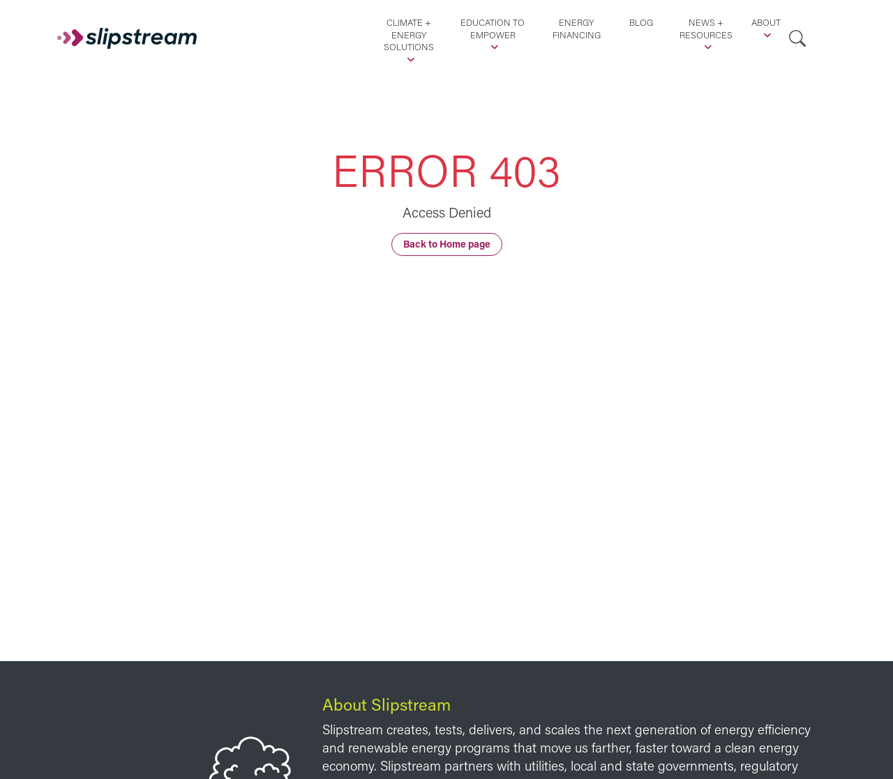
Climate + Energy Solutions (409, 34)
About (766, 22)
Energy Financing (577, 28)
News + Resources (706, 28)
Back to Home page (446, 243)
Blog (641, 22)
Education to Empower (492, 28)
